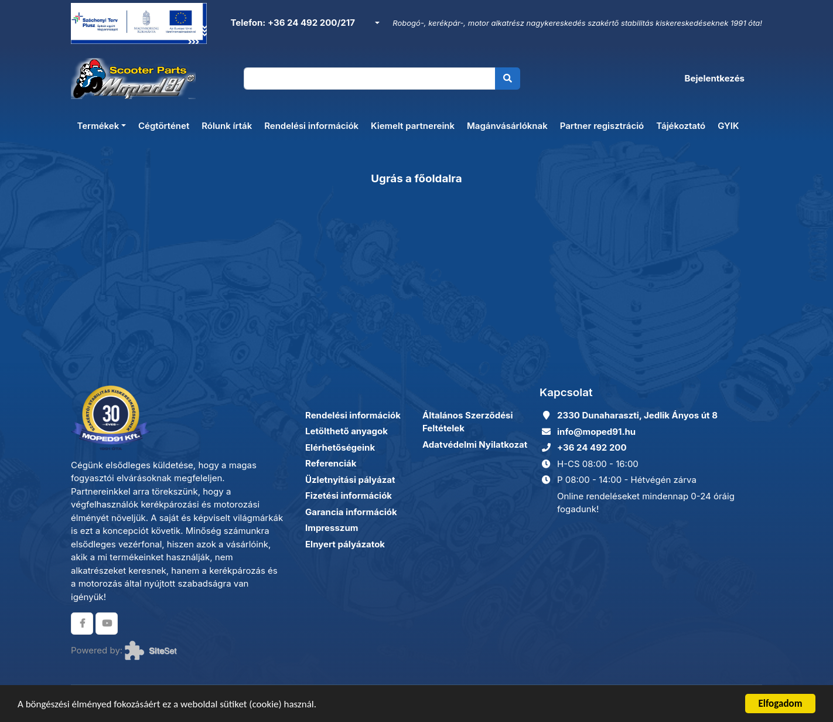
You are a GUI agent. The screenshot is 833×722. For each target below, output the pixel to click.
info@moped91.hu (596, 431)
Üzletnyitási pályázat (350, 479)
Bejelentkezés (715, 78)
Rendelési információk (311, 125)
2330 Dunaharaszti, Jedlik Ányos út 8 (637, 415)
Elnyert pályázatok (345, 544)
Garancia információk (351, 511)
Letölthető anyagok (346, 431)
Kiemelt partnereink (413, 125)
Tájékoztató (680, 125)
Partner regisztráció (602, 125)
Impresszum (331, 527)
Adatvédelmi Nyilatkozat (474, 444)
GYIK (728, 125)
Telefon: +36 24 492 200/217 (291, 22)
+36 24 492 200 (592, 447)
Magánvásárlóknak (507, 125)
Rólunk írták (227, 125)
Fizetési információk (348, 495)
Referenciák (331, 463)
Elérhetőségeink (340, 447)
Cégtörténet (163, 125)
